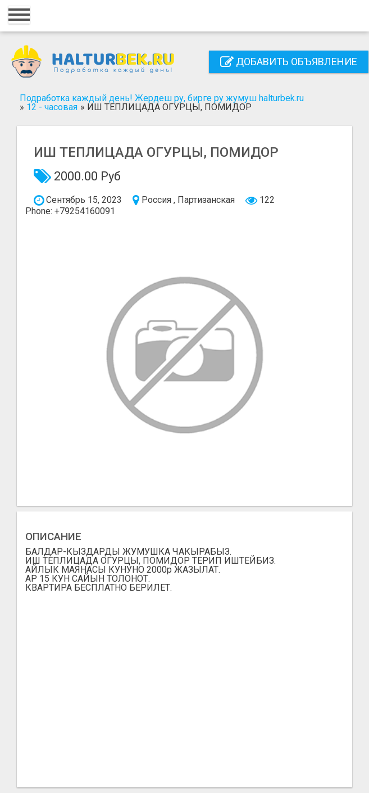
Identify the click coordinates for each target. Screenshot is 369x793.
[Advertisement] (184, 685)
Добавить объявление (288, 61)
